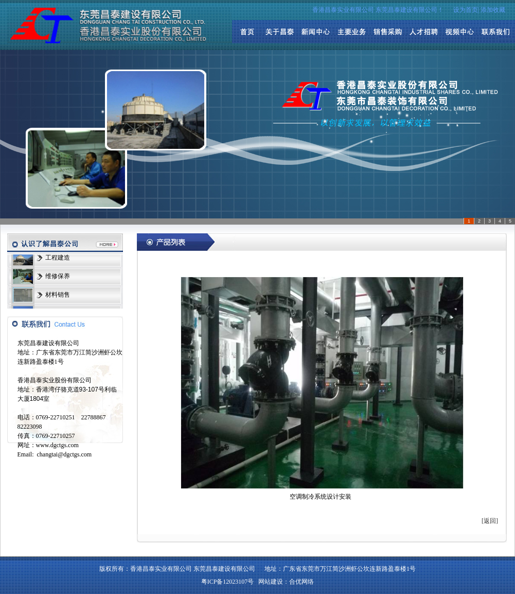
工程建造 (57, 258)
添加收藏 (493, 9)
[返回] (490, 520)
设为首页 (465, 9)
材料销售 (57, 295)
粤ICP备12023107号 (227, 581)
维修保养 (57, 276)
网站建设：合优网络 (286, 581)
